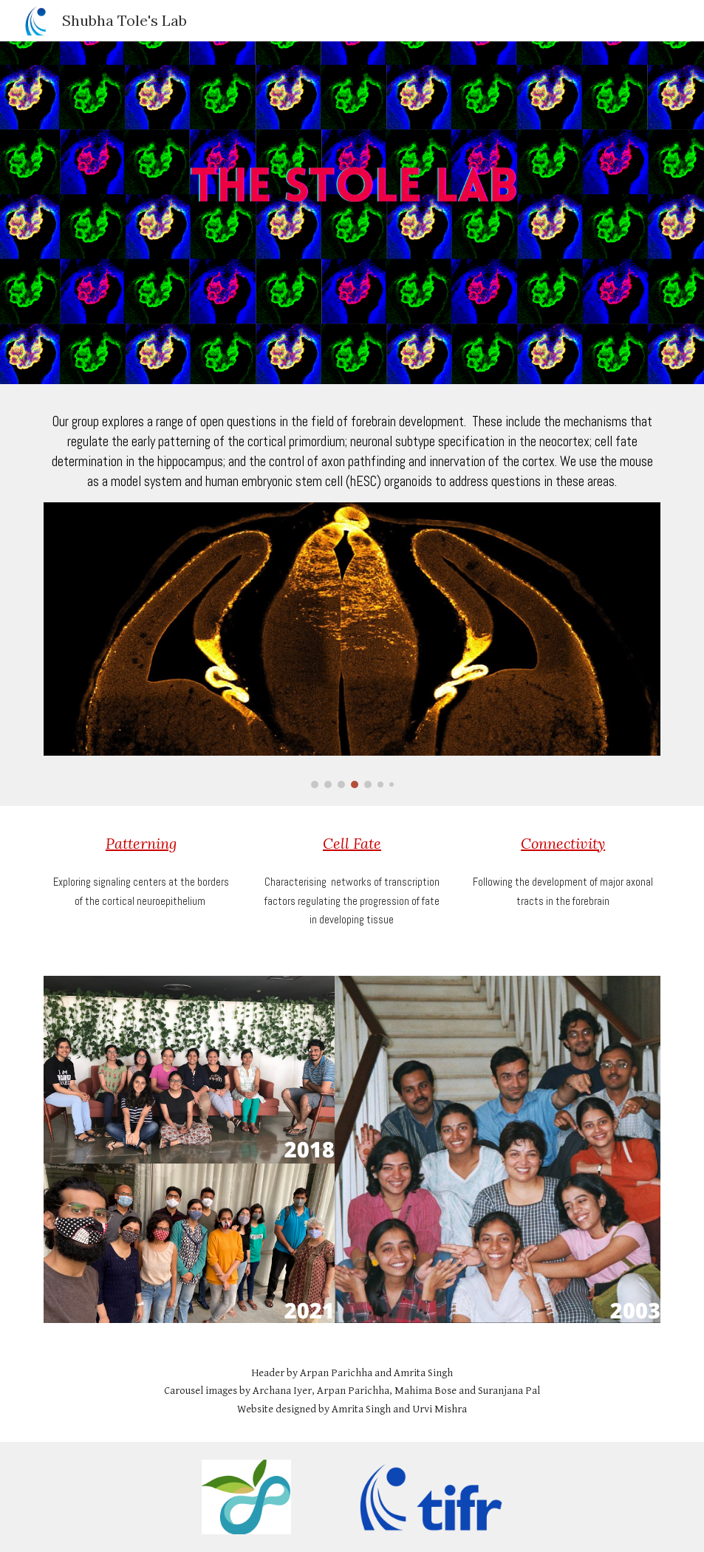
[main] (352, 452)
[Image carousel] (352, 645)
